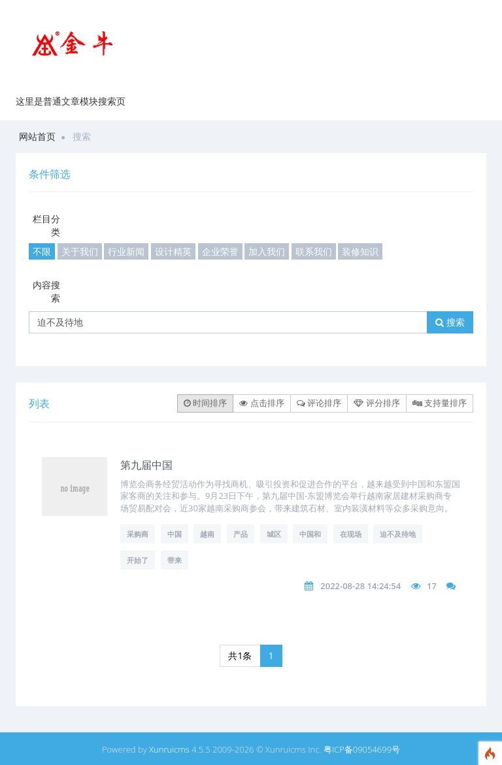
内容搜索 (46, 291)
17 (432, 586)
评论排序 (319, 403)
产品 (240, 534)
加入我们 (266, 251)
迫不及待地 (398, 534)
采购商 (137, 534)
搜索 (450, 322)
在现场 (350, 534)
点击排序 (261, 403)
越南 (207, 534)
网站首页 (37, 136)
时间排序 (205, 403)
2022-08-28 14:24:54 (360, 586)
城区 (274, 534)
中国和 (310, 534)
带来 (174, 560)
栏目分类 (46, 225)
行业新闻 (126, 251)
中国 (174, 534)
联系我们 (313, 251)
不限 (42, 251)
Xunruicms (169, 749)
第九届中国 (146, 465)
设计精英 (173, 251)
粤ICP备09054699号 (362, 749)
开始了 (137, 560)
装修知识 (360, 251)
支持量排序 (439, 403)
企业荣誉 (220, 251)
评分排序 (376, 403)
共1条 (240, 655)
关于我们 (79, 251)
